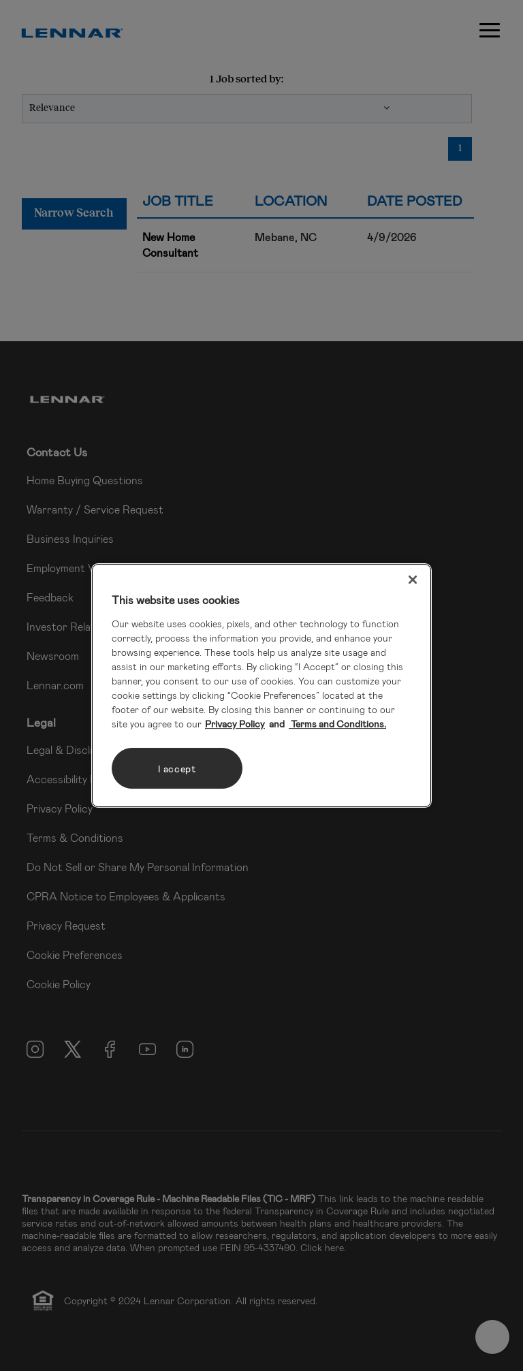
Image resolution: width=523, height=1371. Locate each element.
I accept (177, 768)
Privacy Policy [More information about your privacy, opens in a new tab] (235, 723)
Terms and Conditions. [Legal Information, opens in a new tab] (337, 723)
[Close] (413, 580)
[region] (261, 685)
